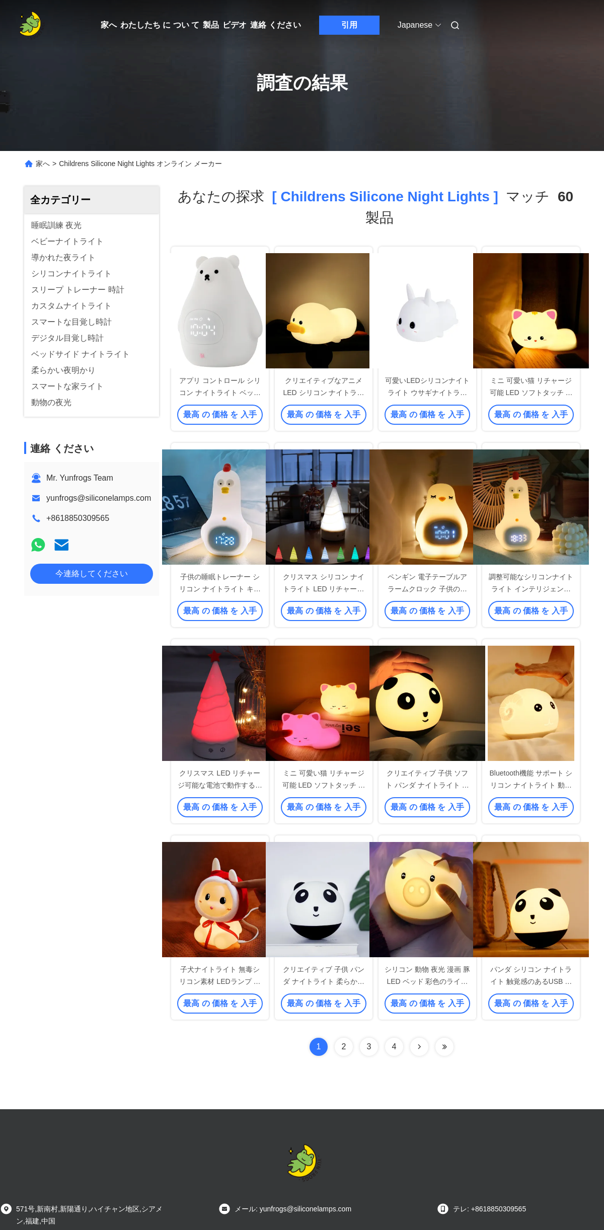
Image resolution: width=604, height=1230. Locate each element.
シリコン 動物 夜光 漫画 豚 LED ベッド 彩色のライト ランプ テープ (427, 981)
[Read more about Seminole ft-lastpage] (444, 1047)
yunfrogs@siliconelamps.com (98, 498)
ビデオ (234, 25)
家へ (109, 25)
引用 (349, 25)
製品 (211, 25)
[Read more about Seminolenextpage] (419, 1047)
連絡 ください (275, 25)
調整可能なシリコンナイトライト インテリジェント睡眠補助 (531, 589)
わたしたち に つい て (159, 25)
